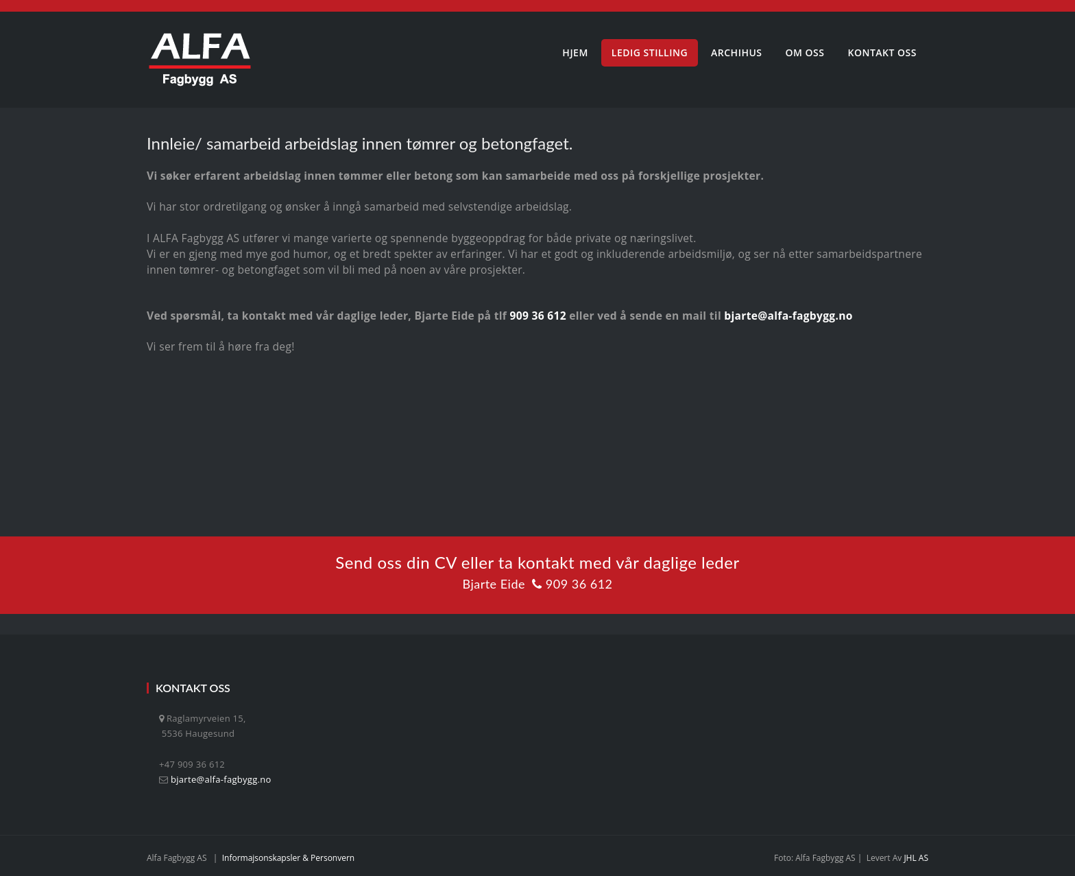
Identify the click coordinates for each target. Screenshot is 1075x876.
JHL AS (916, 858)
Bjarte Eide (493, 583)
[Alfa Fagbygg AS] (200, 59)
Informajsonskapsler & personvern (288, 858)
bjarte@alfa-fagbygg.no (788, 315)
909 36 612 (537, 315)
